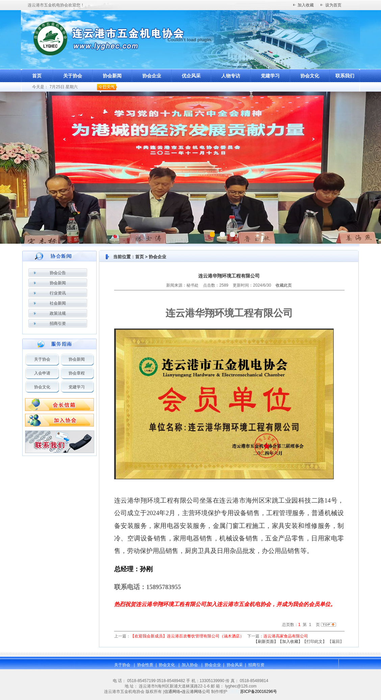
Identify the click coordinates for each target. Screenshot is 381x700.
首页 (37, 75)
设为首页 (333, 5)
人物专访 (230, 75)
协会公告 (58, 272)
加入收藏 (306, 5)
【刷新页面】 (266, 641)
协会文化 (309, 75)
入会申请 (42, 373)
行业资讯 (58, 293)
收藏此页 (284, 285)
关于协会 (72, 75)
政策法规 (58, 313)
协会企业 (151, 75)
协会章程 (77, 373)
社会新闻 (58, 303)
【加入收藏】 (290, 641)
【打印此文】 (314, 641)
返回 (336, 641)
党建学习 (270, 75)
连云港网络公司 (196, 691)
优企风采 (191, 75)
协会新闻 (112, 75)
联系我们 (344, 75)
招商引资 (58, 323)
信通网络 (172, 691)
